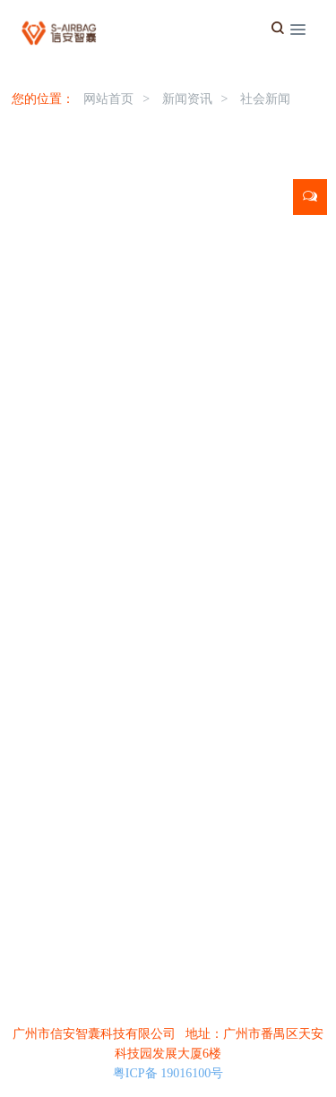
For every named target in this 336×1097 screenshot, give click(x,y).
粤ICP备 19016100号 (168, 1073)
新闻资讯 (187, 99)
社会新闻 (265, 99)
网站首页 (108, 99)
